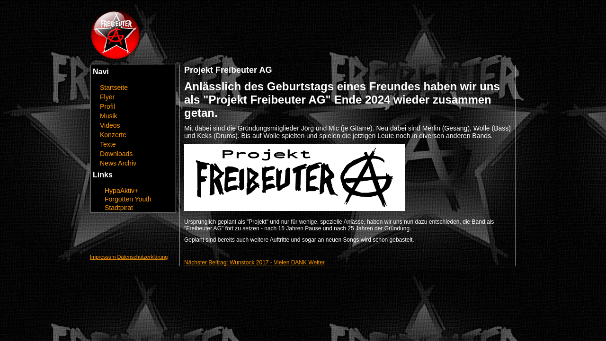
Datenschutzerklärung (142, 257)
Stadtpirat (119, 207)
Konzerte (113, 135)
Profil (107, 106)
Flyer (107, 97)
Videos (110, 125)
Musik (108, 116)
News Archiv (118, 163)
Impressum (103, 257)
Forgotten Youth (128, 199)
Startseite (114, 87)
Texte (108, 144)
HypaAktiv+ (121, 190)
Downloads (116, 153)
